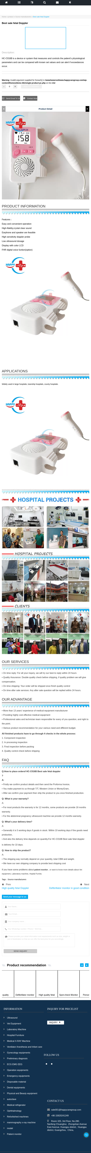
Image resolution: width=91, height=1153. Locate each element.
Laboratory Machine (15, 1029)
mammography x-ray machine (20, 1122)
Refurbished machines (16, 1116)
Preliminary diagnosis (16, 1058)
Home (4, 17)
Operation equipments (16, 1069)
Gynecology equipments (17, 1052)
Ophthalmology (13, 1110)
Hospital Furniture (14, 1034)
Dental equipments (14, 1087)
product (10, 17)
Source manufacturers (23, 17)
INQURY (55, 1022)
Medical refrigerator (15, 1104)
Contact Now (32, 98)
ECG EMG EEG (13, 1063)
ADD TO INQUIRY (31, 86)
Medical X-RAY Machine (17, 1040)
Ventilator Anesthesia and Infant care (23, 1046)
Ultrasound (10, 1017)
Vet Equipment (12, 1023)
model (8, 1127)
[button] (44, 46)
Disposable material (15, 1081)
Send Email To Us (13, 98)
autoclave (10, 1098)
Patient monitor (13, 1133)
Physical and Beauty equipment (20, 1093)
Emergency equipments (17, 1075)
